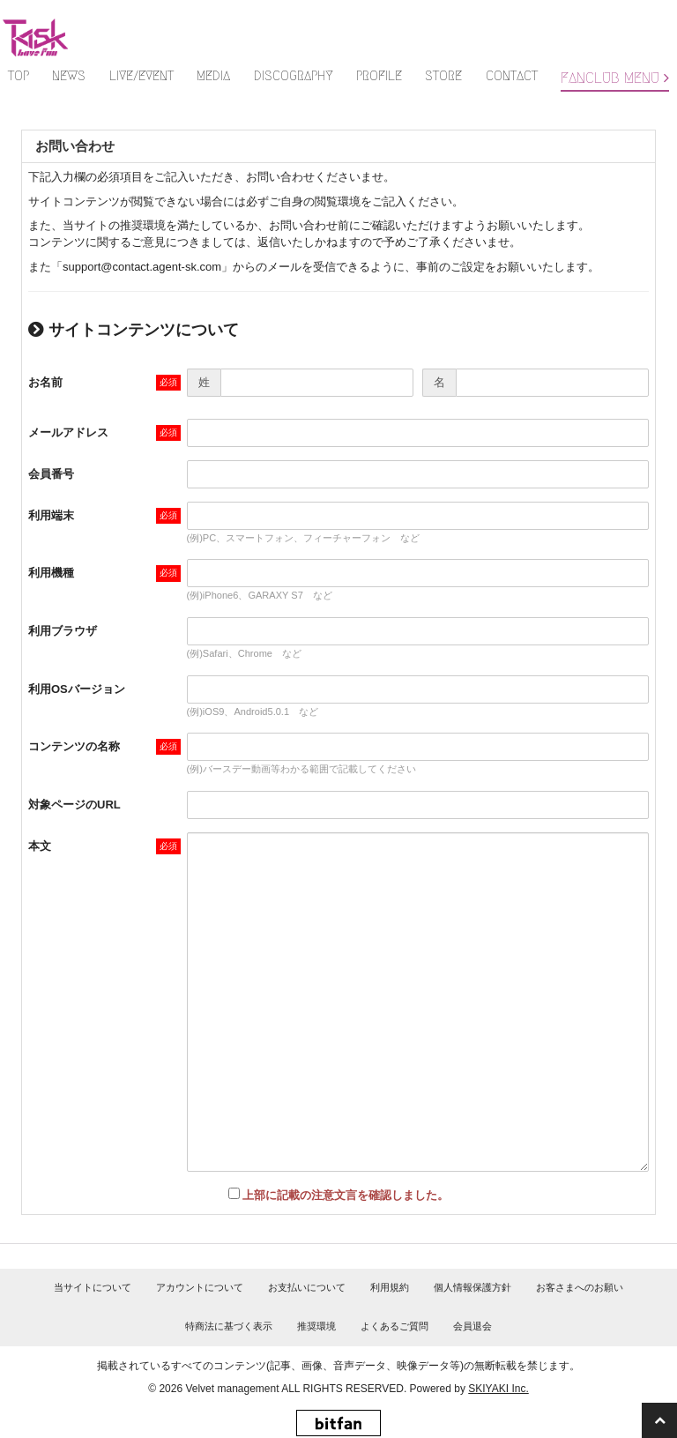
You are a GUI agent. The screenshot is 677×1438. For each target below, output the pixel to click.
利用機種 (51, 572)
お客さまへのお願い (579, 1287)
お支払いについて (307, 1287)
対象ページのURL (74, 804)
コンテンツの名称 (74, 746)
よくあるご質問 (394, 1326)
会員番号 (51, 474)
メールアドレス (68, 432)
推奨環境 (316, 1326)
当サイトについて (92, 1287)
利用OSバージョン (76, 689)
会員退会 (472, 1326)
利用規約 (389, 1287)
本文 (39, 846)
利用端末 (51, 515)
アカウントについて (199, 1287)
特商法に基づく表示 (228, 1326)
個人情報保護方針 (472, 1287)
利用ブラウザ (62, 630)
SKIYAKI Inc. (498, 1388)
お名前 (45, 382)
